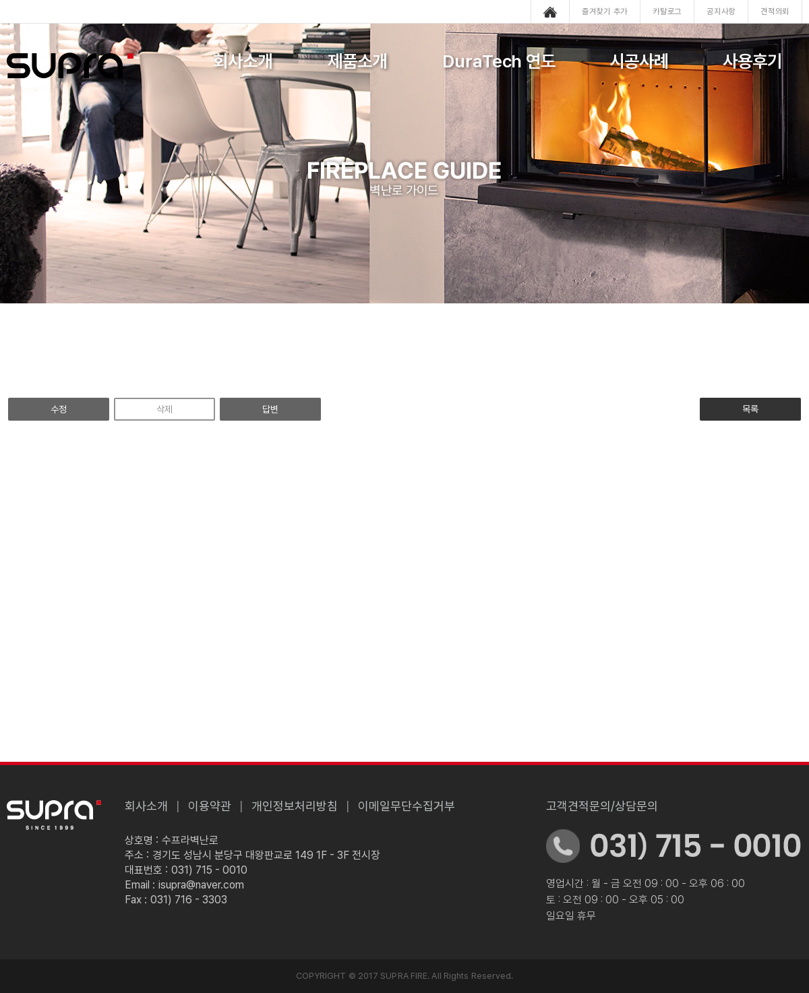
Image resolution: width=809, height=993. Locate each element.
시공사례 (639, 61)
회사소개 (242, 61)
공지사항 (721, 11)
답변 (270, 409)
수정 (59, 409)
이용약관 (209, 806)
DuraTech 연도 (499, 61)
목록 (750, 409)
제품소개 (357, 61)
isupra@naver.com (201, 884)
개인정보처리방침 (294, 806)
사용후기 (752, 61)
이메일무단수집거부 (406, 806)
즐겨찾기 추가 (605, 11)
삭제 (164, 409)
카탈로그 (667, 11)
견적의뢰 (774, 11)
